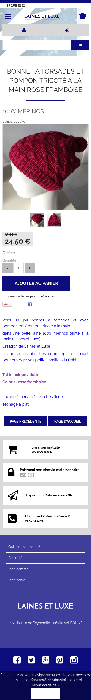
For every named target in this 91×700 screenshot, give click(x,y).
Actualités (16, 558)
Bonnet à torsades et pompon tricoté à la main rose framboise (45, 80)
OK (45, 693)
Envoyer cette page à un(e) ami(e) (28, 296)
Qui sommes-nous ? (24, 547)
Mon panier (17, 580)
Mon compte (18, 569)
